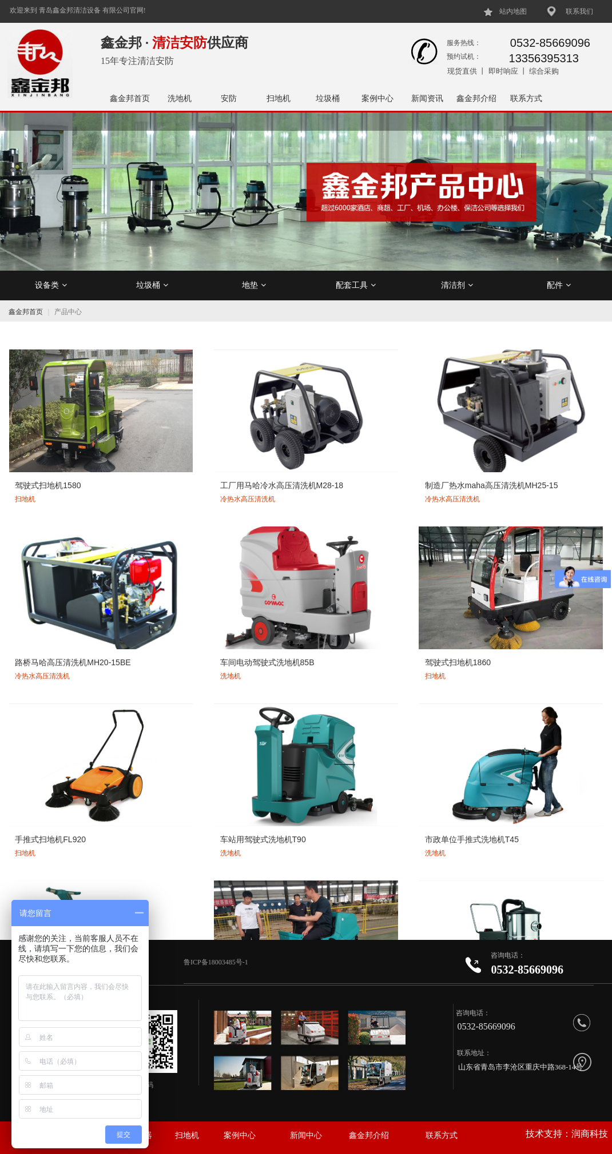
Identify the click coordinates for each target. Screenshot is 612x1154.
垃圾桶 (328, 98)
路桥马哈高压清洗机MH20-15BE (421, 445)
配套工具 (356, 284)
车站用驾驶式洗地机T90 (296, 572)
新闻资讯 (427, 98)
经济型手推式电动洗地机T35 (65, 827)
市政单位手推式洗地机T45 (420, 572)
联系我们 (579, 11)
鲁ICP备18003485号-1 (217, 962)
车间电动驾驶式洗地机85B (541, 439)
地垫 (254, 284)
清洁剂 (457, 284)
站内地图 (513, 11)
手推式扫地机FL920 (169, 572)
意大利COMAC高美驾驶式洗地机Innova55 (304, 700)
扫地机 (279, 98)
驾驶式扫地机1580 (47, 439)
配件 (559, 284)
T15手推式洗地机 (524, 572)
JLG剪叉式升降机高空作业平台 (304, 833)
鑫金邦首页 (130, 98)
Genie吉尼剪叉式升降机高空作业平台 (184, 833)
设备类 (51, 284)
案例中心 (377, 98)
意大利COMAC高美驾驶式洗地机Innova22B (424, 700)
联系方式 (526, 98)
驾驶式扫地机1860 (47, 572)
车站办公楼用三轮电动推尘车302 (546, 833)
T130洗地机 (35, 694)
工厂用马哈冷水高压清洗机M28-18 (182, 445)
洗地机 (180, 98)
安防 (229, 98)
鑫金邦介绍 (476, 98)
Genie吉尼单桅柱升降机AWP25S (416, 833)
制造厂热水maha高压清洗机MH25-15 (303, 445)
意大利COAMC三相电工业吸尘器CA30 (185, 700)
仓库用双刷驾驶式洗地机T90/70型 (538, 700)
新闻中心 (306, 1135)
